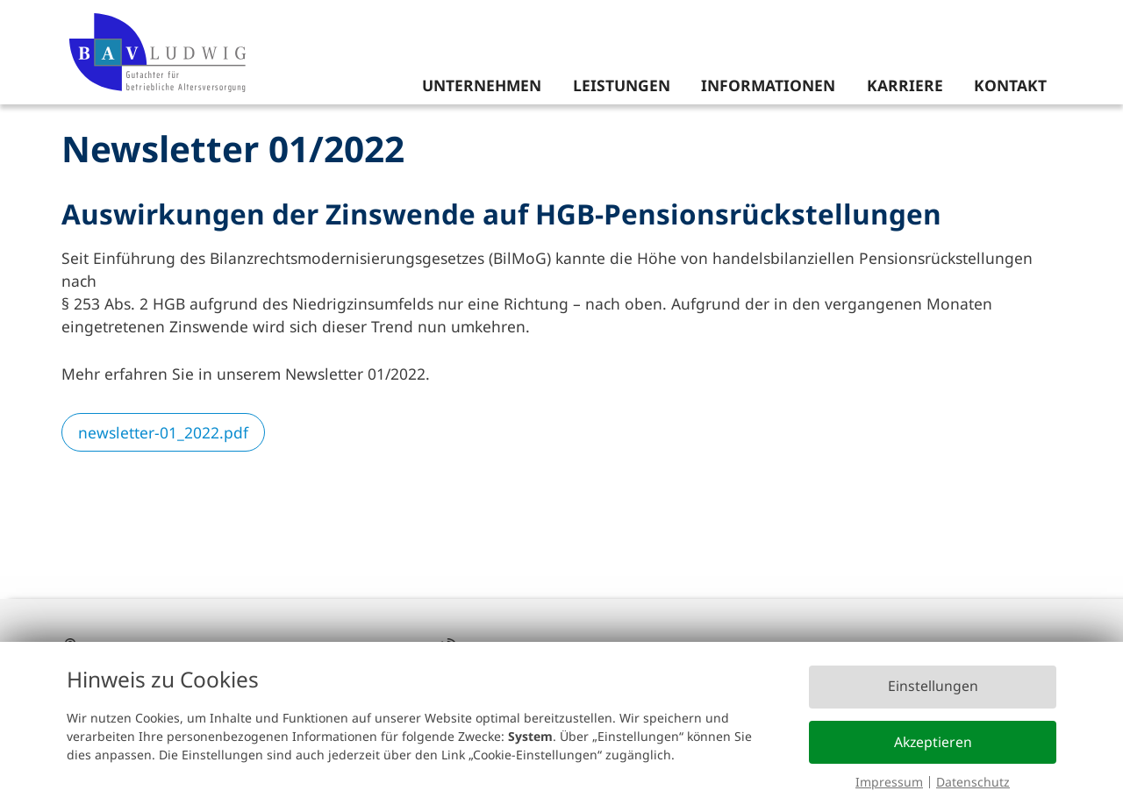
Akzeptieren (933, 741)
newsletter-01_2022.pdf (163, 432)
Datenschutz (973, 781)
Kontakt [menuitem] (1010, 85)
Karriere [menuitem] (905, 85)
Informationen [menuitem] (768, 85)
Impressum (889, 781)
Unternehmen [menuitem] (481, 85)
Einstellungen (933, 685)
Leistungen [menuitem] (621, 85)
